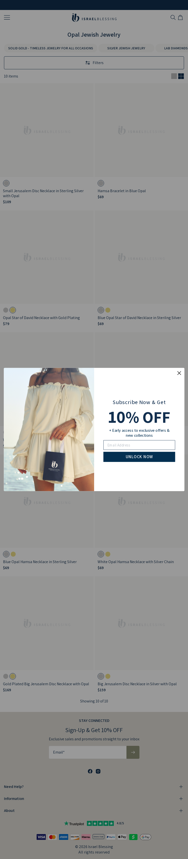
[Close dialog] (179, 373)
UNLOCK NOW (139, 456)
